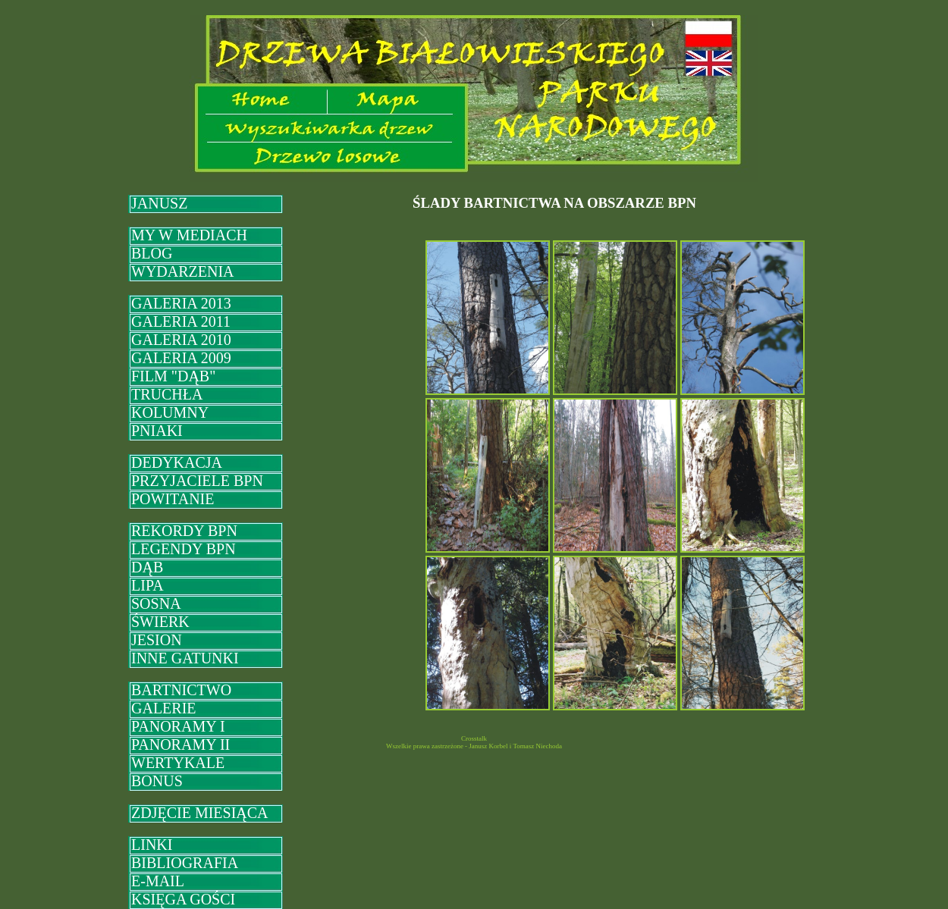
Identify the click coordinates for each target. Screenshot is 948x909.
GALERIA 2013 (181, 303)
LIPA (147, 585)
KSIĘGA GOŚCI (183, 899)
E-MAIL (157, 881)
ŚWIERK (160, 621)
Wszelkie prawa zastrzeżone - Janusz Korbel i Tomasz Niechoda (474, 746)
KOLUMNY (170, 412)
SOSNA (156, 603)
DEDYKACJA (176, 462)
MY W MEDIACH (189, 235)
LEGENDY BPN (183, 549)
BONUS (157, 781)
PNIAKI (157, 430)
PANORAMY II (180, 744)
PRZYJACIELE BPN (197, 480)
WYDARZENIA (182, 271)
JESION (156, 640)
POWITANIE (172, 499)
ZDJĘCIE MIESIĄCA (199, 812)
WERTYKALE (177, 762)
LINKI (151, 844)
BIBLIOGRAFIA (184, 862)
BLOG (151, 253)
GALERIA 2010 (181, 339)
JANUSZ (159, 203)
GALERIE (163, 708)
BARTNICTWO (181, 690)
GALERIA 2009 (181, 357)
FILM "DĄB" (173, 376)
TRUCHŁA (166, 394)
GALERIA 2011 (181, 321)
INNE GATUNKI (185, 658)
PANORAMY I (178, 726)
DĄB (147, 567)
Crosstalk (474, 738)
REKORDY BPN (184, 530)
